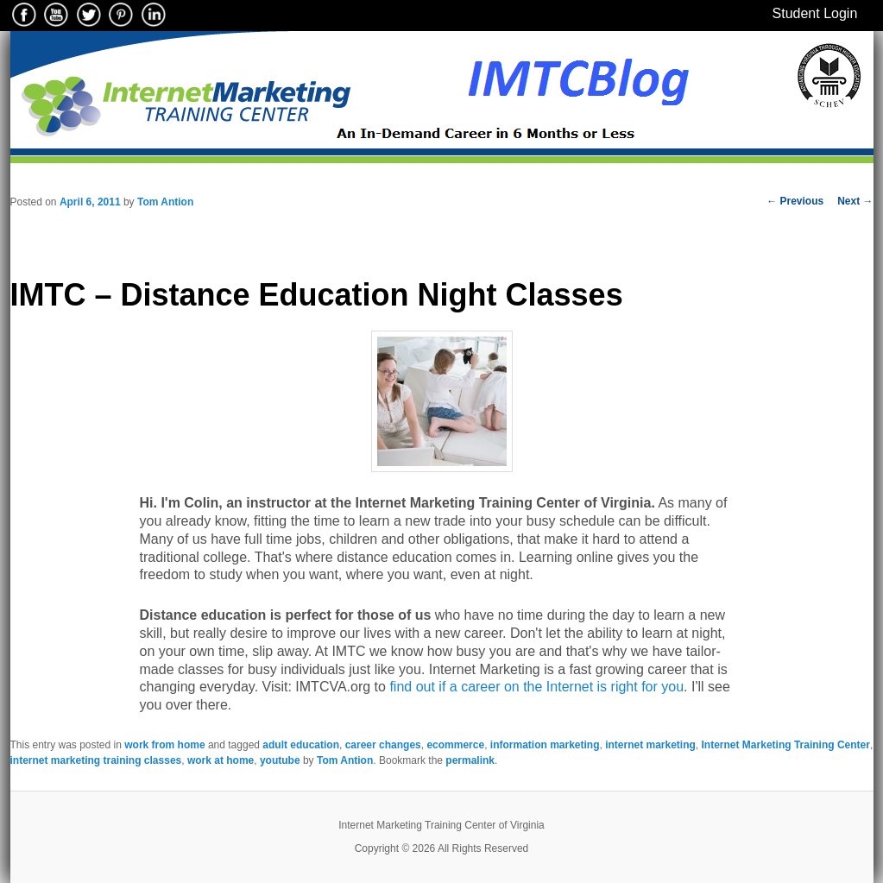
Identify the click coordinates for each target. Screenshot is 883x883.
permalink (470, 760)
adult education (300, 745)
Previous (794, 201)
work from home (164, 745)
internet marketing (650, 745)
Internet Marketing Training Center (786, 745)
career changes (383, 745)
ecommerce (455, 745)
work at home (220, 760)
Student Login (815, 13)
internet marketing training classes (96, 760)
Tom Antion (165, 202)
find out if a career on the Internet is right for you (535, 686)
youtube (280, 760)
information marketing (545, 745)
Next (855, 201)
